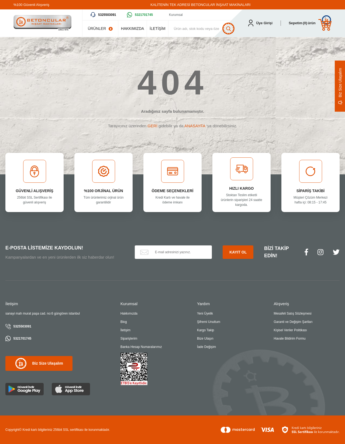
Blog (123, 322)
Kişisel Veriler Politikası (290, 330)
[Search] (204, 28)
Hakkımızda (128, 313)
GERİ (152, 126)
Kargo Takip (205, 330)
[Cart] (310, 23)
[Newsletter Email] (173, 252)
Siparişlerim (128, 338)
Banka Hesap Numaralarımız (141, 347)
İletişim (125, 330)
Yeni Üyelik (205, 313)
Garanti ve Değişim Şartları (293, 322)
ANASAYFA (194, 126)
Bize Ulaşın (205, 338)
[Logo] (42, 23)
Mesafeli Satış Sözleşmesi (293, 313)
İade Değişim (206, 347)
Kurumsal (176, 15)
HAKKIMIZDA (132, 28)
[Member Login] (260, 23)
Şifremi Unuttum (208, 322)
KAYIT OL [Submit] (238, 252)
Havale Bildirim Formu (290, 338)
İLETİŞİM (157, 28)
